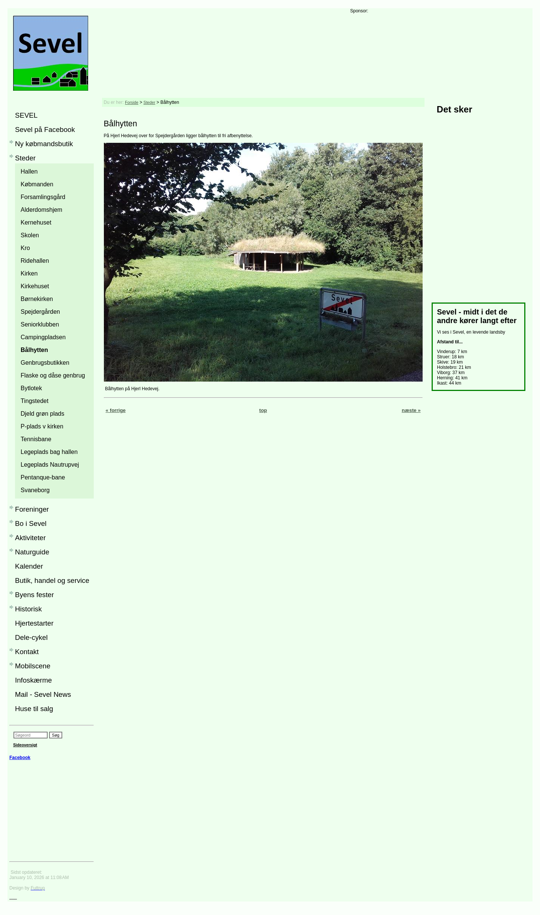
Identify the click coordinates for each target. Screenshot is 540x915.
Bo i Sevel (30, 523)
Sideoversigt (25, 745)
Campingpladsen (43, 337)
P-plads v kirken (42, 426)
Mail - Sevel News (43, 694)
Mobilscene (32, 666)
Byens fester (34, 595)
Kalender (29, 566)
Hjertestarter (34, 623)
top (263, 410)
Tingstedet (34, 401)
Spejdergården (40, 311)
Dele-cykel (31, 637)
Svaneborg (35, 490)
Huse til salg (34, 709)
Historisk (28, 609)
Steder (25, 158)
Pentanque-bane (43, 477)
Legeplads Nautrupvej (50, 464)
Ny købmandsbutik (44, 144)
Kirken (29, 273)
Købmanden (37, 184)
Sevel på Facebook (45, 129)
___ (13, 897)
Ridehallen (35, 261)
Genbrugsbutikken (45, 362)
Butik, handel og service (52, 580)
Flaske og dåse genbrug (53, 375)
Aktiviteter (30, 538)
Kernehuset (36, 222)
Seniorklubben (40, 324)
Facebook (19, 757)
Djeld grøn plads (42, 413)
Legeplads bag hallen (49, 452)
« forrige (116, 410)
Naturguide (32, 552)
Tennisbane (36, 439)
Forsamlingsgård (43, 197)
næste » (411, 410)
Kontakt (27, 652)
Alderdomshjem (41, 210)
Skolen (30, 235)
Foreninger (32, 509)
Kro (25, 248)
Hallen (29, 171)
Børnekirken (37, 299)
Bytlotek (31, 388)
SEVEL (26, 115)
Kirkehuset (35, 286)
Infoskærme (33, 680)
